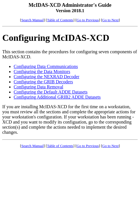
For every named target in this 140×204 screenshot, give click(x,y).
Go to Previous (88, 20)
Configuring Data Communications (46, 66)
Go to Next (110, 20)
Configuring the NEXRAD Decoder (46, 76)
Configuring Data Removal (38, 86)
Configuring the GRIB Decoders (43, 81)
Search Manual (32, 20)
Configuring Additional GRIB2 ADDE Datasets (57, 97)
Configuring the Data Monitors (42, 71)
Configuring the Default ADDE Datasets (51, 92)
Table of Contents (60, 20)
